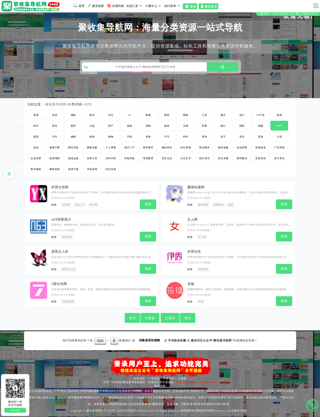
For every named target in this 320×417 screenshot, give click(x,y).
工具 (204, 115)
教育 (73, 125)
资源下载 (73, 169)
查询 (204, 136)
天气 (167, 136)
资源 (36, 115)
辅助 (73, 115)
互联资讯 (260, 158)
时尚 (185, 136)
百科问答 (111, 158)
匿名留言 (208, 6)
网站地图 (160, 385)
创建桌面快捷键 (149, 340)
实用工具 (92, 158)
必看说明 (139, 378)
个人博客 (111, 147)
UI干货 (261, 115)
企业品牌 (36, 158)
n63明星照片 (61, 219)
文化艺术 (185, 158)
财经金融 (223, 147)
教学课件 (148, 147)
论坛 (110, 115)
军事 (204, 125)
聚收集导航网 (56, 104)
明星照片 (67, 237)
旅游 (92, 136)
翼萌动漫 (203, 204)
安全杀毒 (223, 158)
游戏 (279, 115)
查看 (148, 204)
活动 (54, 115)
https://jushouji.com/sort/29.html (197, 382)
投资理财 (54, 158)
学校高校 (129, 158)
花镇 (190, 284)
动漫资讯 (218, 204)
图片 (223, 115)
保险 (129, 125)
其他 (36, 147)
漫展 (230, 204)
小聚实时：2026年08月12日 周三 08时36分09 (288, 14)
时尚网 (93, 204)
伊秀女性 (194, 251)
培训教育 (148, 158)
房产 (110, 125)
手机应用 (92, 169)
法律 (185, 125)
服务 (167, 125)
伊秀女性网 (59, 187)
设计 (242, 115)
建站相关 (167, 147)
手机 (129, 136)
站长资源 (185, 147)
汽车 (54, 136)
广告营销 (279, 147)
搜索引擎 (54, 147)
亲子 (223, 136)
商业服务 (204, 147)
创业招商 (242, 147)
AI (129, 115)
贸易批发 (260, 147)
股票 (36, 136)
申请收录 (168, 378)
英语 (54, 125)
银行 (223, 125)
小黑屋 (182, 378)
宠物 (148, 125)
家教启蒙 (92, 147)
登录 (190, 6)
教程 (167, 115)
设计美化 (279, 158)
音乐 (242, 136)
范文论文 (167, 158)
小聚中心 (153, 6)
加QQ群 (15, 410)
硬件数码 (242, 158)
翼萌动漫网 (195, 187)
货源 (260, 136)
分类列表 (115, 6)
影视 (148, 115)
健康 (73, 136)
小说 (279, 136)
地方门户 (129, 147)
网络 (185, 115)
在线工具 (134, 6)
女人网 (192, 219)
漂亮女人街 (59, 251)
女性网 (66, 204)
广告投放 (154, 378)
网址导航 (73, 147)
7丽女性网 (59, 284)
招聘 (242, 125)
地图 (260, 125)
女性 (88, 104)
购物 (110, 136)
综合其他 (111, 169)
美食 (148, 136)
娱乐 (92, 115)
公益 (92, 125)
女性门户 (79, 204)
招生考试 (204, 158)
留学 (36, 125)
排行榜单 (172, 6)
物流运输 (73, 158)
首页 (78, 6)
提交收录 (95, 6)
